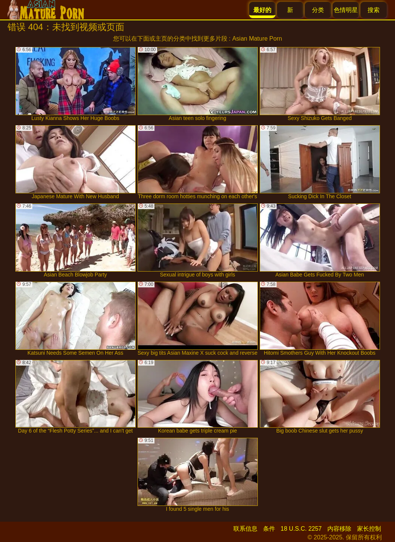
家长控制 (369, 528)
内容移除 (339, 528)
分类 (318, 10)
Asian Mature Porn (257, 38)
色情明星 (346, 10)
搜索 (374, 10)
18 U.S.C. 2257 (301, 528)
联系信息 (245, 528)
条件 (269, 528)
